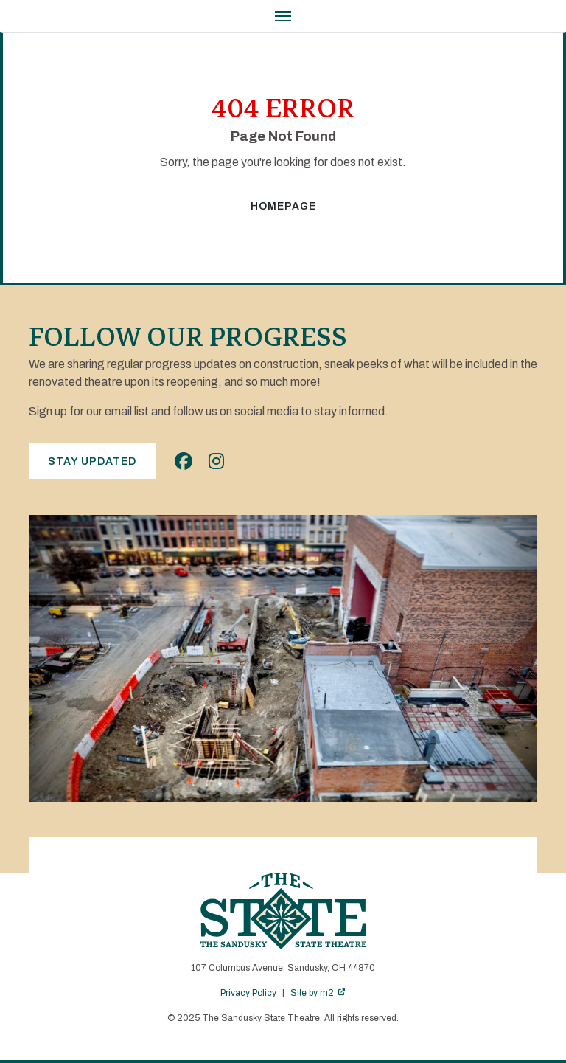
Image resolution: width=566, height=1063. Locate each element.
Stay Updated (92, 461)
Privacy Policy (248, 993)
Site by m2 (317, 993)
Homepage (283, 206)
